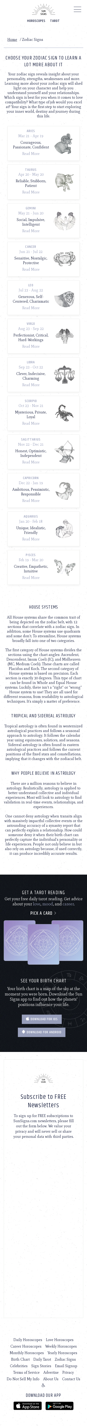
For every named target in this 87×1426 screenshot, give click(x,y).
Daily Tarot (42, 1359)
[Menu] (77, 10)
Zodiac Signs (65, 1359)
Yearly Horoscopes (62, 1353)
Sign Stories (41, 1366)
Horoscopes (36, 21)
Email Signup (66, 1366)
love (36, 904)
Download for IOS (42, 1019)
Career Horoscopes (26, 1346)
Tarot (55, 21)
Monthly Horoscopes (27, 1353)
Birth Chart (20, 1359)
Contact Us (71, 1379)
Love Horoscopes (60, 1340)
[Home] (43, 9)
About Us (50, 1379)
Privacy (68, 1372)
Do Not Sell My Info (23, 1379)
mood (47, 904)
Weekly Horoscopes (61, 1346)
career (68, 904)
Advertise (51, 1372)
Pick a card (43, 913)
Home (12, 39)
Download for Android (41, 1032)
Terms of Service (26, 1372)
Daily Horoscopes (27, 1340)
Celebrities (19, 1366)
